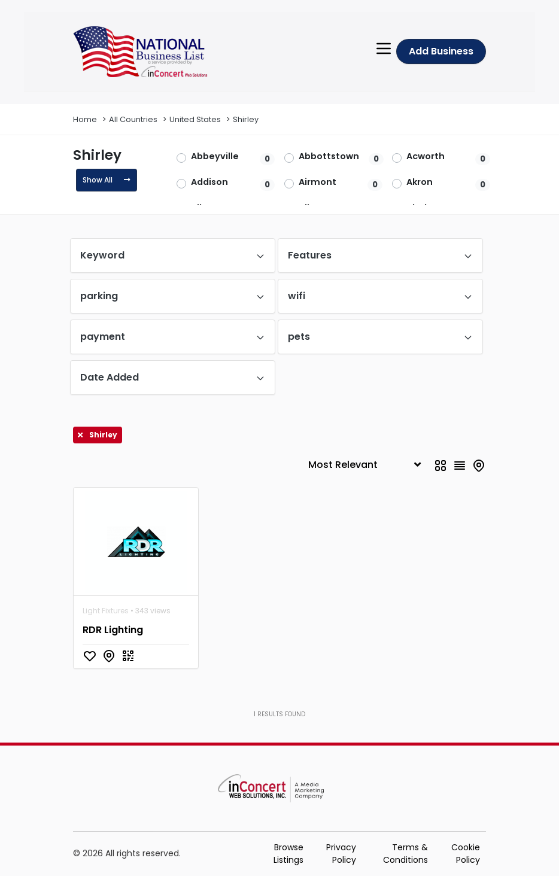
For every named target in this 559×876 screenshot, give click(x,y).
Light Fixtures (106, 611)
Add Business (441, 51)
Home (85, 119)
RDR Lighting (113, 630)
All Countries (133, 119)
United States (195, 119)
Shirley (246, 119)
